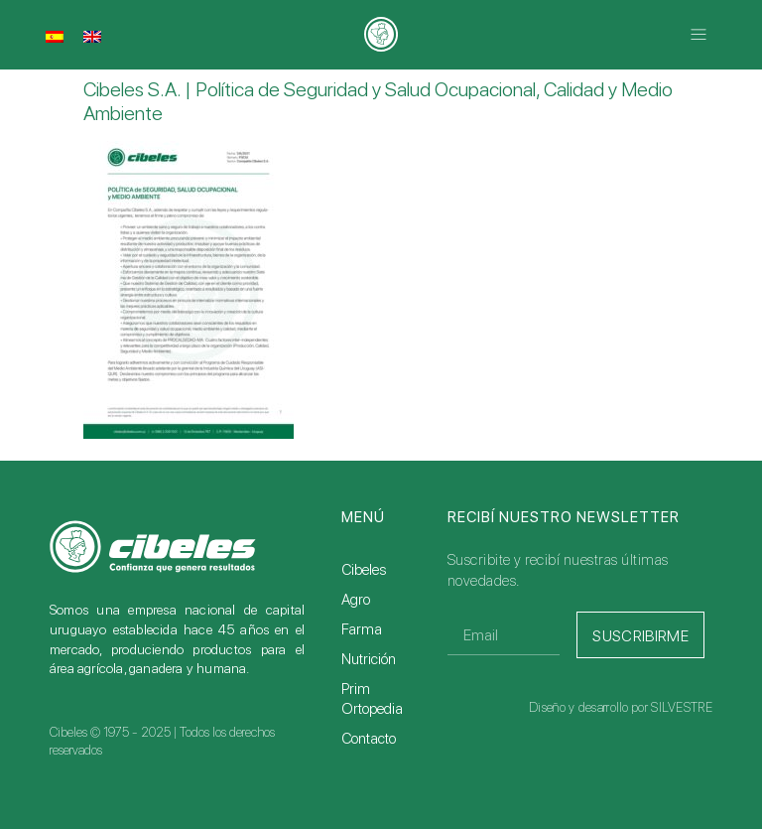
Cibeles (363, 570)
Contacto (368, 739)
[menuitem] (54, 37)
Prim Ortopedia (372, 699)
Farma (361, 629)
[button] (699, 35)
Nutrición (368, 659)
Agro (355, 600)
